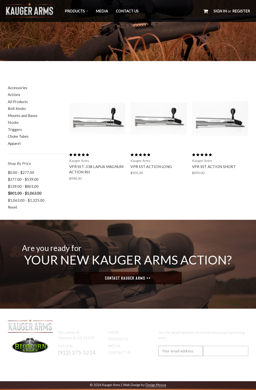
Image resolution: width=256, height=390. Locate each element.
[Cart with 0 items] (206, 11)
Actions (14, 94)
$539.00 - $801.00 (23, 186)
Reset (12, 207)
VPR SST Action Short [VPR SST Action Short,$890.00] (214, 166)
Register (241, 11)
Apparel (14, 143)
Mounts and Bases (23, 115)
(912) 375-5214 (77, 352)
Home (113, 332)
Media (102, 11)
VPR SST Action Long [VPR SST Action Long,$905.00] (151, 166)
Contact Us (127, 11)
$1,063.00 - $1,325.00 (26, 200)
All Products (18, 101)
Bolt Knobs (17, 108)
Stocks (13, 122)
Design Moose (156, 385)
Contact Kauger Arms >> (128, 278)
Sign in (220, 11)
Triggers (15, 129)
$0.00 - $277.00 (21, 172)
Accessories (17, 87)
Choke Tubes (18, 136)
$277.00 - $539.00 (23, 179)
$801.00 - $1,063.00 (25, 193)
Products (76, 11)
